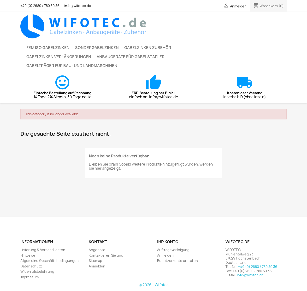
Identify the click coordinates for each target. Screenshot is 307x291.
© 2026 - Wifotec (154, 284)
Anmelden (97, 266)
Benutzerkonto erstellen (177, 260)
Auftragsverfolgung (173, 250)
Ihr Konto (167, 241)
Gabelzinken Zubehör (147, 47)
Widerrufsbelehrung (37, 271)
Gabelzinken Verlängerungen (58, 56)
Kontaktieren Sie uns (106, 255)
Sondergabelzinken (97, 47)
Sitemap (95, 260)
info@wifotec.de (77, 5)
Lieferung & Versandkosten (42, 250)
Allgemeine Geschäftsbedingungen (49, 260)
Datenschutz (31, 266)
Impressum (29, 277)
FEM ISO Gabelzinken (48, 47)
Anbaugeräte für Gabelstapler (131, 56)
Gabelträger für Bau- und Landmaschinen (71, 65)
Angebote (97, 250)
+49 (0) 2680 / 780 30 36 (39, 5)
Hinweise (27, 255)
